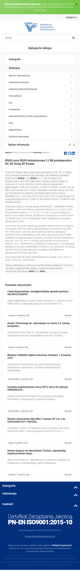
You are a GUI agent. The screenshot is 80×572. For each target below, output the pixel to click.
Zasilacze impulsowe (19, 136)
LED (10, 102)
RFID (11, 123)
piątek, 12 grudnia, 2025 (18, 443)
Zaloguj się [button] (72, 17)
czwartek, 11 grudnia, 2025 (19, 474)
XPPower (45, 152)
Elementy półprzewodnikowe (23, 89)
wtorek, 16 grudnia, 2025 (18, 347)
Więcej (68, 315)
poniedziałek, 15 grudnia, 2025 (20, 379)
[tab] (40, 59)
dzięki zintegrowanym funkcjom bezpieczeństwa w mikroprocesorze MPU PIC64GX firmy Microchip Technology (39, 7)
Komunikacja (15, 96)
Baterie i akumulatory (19, 75)
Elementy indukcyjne (19, 82)
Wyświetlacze (15, 129)
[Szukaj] (73, 37)
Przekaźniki (14, 109)
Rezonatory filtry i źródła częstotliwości (28, 116)
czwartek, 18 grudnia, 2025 (19, 315)
